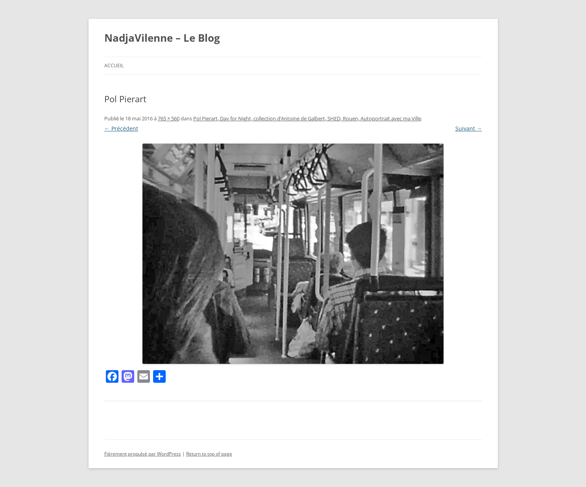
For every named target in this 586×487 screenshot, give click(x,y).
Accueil (114, 65)
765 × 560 (168, 118)
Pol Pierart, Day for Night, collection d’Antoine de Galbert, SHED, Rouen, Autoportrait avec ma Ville (307, 118)
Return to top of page (209, 453)
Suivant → (468, 128)
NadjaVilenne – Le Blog (162, 38)
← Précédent (121, 128)
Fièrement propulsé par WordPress (142, 453)
